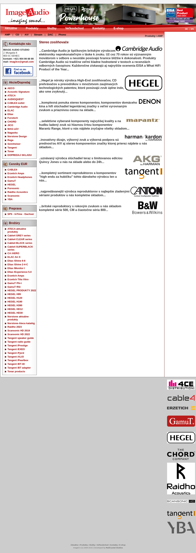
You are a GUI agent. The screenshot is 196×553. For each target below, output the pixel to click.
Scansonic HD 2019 (18, 330)
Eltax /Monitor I (16, 268)
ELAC (10, 110)
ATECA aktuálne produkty (16, 230)
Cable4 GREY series (19, 235)
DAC (50, 34)
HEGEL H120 (14, 297)
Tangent (12, 147)
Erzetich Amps (15, 173)
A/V (26, 34)
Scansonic (13, 195)
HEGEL (11, 184)
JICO (10, 125)
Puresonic (13, 188)
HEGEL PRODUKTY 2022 (21, 290)
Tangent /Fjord (15, 353)
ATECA (11, 95)
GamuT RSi (14, 286)
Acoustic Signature (18, 91)
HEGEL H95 (14, 294)
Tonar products (16, 371)
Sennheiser (14, 143)
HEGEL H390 (14, 305)
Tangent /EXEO (16, 349)
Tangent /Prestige (17, 345)
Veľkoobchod (74, 28)
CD (17, 34)
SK (186, 29)
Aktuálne (11, 28)
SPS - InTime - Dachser (20, 214)
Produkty (32, 28)
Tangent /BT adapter (19, 367)
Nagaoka (12, 132)
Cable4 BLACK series (19, 243)
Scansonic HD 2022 (18, 334)
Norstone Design (17, 136)
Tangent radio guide (18, 341)
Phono (62, 34)
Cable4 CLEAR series (19, 239)
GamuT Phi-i (14, 283)
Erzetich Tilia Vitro (18, 279)
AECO (11, 88)
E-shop (118, 28)
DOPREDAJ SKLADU (19, 155)
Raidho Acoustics (17, 192)
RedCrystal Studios (114, 548)
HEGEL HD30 (15, 312)
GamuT (11, 180)
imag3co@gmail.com (22, 61)
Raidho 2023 (14, 326)
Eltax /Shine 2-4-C (17, 264)
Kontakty (98, 28)
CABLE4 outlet (15, 103)
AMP (7, 34)
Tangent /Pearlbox (17, 360)
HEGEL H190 (14, 301)
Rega (10, 140)
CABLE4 (12, 169)
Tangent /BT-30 (16, 364)
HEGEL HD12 (15, 309)
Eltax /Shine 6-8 (16, 260)
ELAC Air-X (14, 257)
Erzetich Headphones (19, 177)
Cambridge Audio (17, 106)
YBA (10, 199)
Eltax (10, 114)
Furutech (12, 117)
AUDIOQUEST (15, 99)
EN (192, 29)
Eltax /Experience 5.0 (19, 272)
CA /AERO (13, 253)
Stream (38, 34)
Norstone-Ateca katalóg (21, 323)
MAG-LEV (13, 129)
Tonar (10, 151)
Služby (51, 28)
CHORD (11, 121)
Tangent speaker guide (20, 338)
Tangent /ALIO (15, 356)
